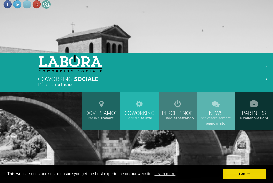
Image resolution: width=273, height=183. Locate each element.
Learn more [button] (164, 174)
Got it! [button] (244, 174)
